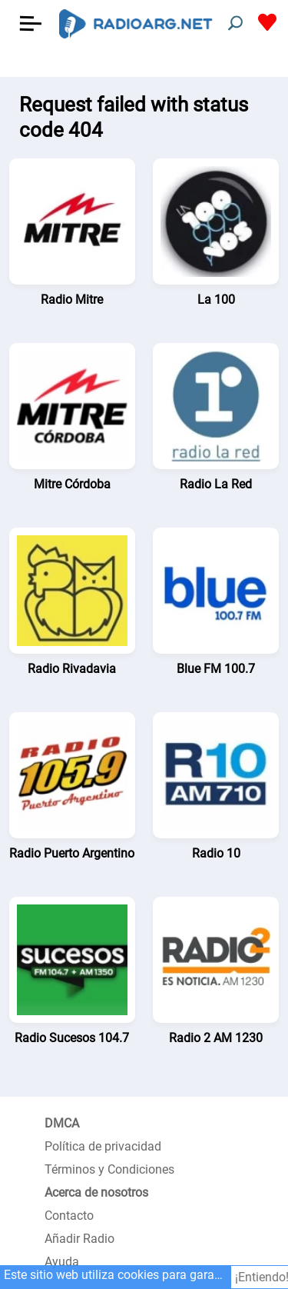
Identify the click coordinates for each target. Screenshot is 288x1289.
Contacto (69, 1215)
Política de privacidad (103, 1146)
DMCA (62, 1123)
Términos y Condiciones (109, 1169)
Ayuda (62, 1261)
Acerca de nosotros (96, 1192)
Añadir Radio (79, 1238)
